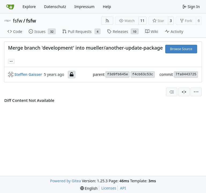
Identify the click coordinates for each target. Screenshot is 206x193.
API (123, 188)
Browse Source (181, 49)
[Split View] (184, 92)
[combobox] (171, 92)
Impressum (84, 6)
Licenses (108, 188)
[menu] (196, 92)
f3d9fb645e (117, 74)
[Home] (10, 7)
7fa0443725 (185, 74)
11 (142, 20)
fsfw (17, 20)
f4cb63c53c (142, 74)
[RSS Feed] (107, 21)
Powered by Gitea (65, 180)
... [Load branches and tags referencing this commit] (11, 61)
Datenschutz (55, 6)
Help (107, 6)
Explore (29, 6)
